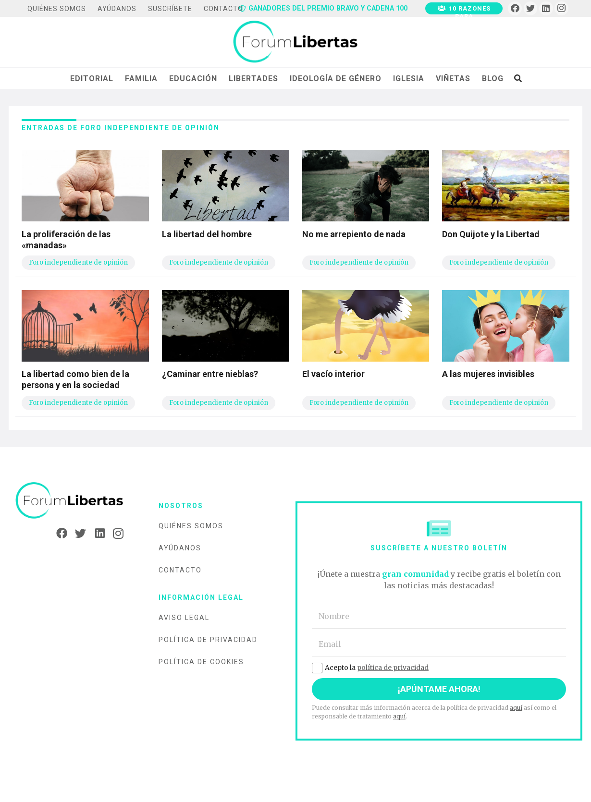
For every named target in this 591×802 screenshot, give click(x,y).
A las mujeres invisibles (488, 374)
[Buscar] (517, 78)
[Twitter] (531, 8)
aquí (516, 707)
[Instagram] (561, 8)
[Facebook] (515, 8)
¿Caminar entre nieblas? (210, 374)
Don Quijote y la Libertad (491, 234)
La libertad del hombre (207, 234)
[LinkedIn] (546, 8)
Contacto (180, 570)
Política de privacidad (208, 640)
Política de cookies (201, 662)
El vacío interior (333, 374)
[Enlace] (295, 42)
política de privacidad (393, 667)
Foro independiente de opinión (78, 262)
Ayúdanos (180, 548)
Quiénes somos (191, 526)
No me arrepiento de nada (354, 234)
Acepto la (370, 667)
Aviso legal (184, 617)
